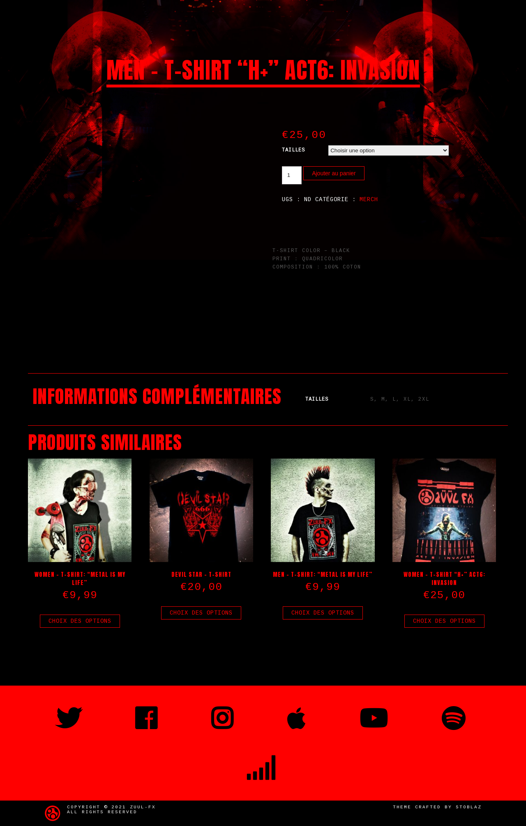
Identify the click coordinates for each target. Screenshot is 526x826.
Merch (369, 199)
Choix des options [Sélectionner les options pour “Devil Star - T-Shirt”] (201, 613)
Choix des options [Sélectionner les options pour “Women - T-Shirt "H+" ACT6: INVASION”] (444, 621)
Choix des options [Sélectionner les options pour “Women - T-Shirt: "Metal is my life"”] (79, 621)
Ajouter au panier (334, 173)
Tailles (293, 150)
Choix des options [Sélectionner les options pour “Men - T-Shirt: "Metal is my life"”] (322, 613)
